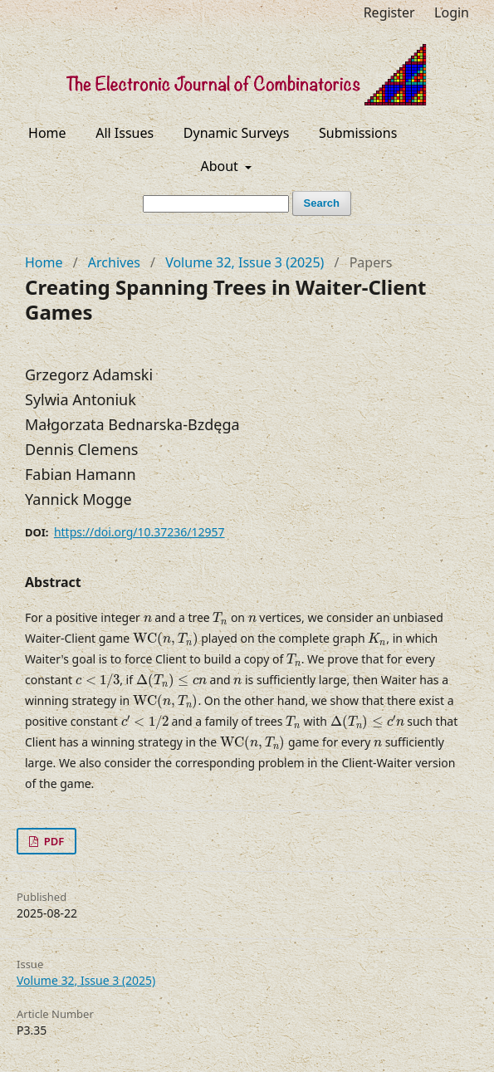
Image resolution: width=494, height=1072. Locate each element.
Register (389, 12)
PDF (52, 841)
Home (47, 133)
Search (322, 203)
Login (451, 12)
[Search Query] (216, 204)
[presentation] (148, 619)
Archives (114, 262)
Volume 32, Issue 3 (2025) (244, 262)
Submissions (358, 133)
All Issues (124, 133)
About (221, 166)
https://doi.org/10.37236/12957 (139, 532)
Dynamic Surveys (236, 133)
